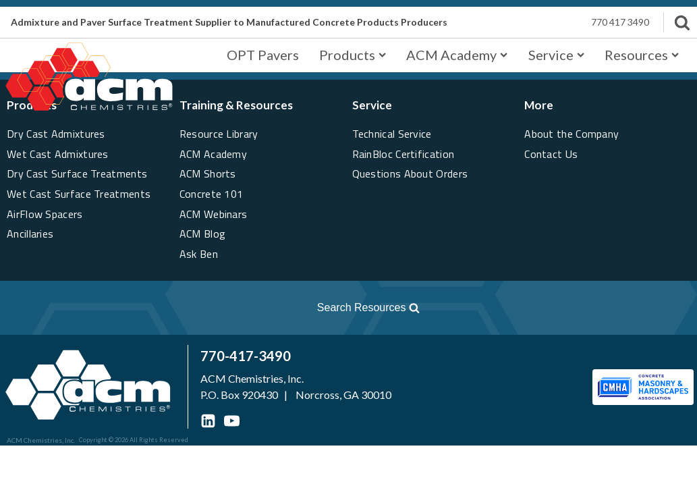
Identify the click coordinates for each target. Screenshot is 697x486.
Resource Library (218, 134)
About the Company (571, 134)
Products (352, 55)
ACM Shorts (207, 173)
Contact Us (551, 154)
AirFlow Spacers (45, 214)
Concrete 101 (211, 194)
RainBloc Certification (403, 154)
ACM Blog (202, 233)
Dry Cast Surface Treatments (77, 173)
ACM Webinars (213, 214)
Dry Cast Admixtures (56, 134)
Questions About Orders (410, 173)
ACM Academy (456, 55)
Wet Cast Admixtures (58, 154)
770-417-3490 (245, 356)
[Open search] (218, 308)
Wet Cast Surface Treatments (78, 194)
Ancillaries (30, 233)
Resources (642, 55)
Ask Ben (198, 254)
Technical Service (392, 134)
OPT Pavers (263, 55)
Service (556, 55)
